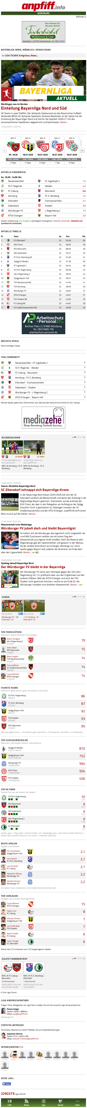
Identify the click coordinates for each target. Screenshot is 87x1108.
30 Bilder (19, 456)
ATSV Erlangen (20, 294)
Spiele (60, 1102)
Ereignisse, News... (28, 55)
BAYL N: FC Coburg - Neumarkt (10, 977)
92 (83, 711)
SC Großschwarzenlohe (24, 307)
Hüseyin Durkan (13, 918)
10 (83, 796)
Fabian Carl (11, 910)
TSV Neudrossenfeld (22, 282)
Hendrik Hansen (14, 881)
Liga (43, 1102)
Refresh (80, 16)
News (26, 1102)
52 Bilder (41, 456)
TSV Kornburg (19, 286)
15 (83, 649)
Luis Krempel (12, 865)
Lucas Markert (13, 674)
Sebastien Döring (14, 873)
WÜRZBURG (43, 13)
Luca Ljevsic (12, 858)
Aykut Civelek (12, 933)
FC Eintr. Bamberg (21, 257)
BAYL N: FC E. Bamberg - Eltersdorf (33, 977)
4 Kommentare (8, 981)
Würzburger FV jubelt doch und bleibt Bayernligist (38, 528)
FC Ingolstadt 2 (20, 265)
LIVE (9, 1102)
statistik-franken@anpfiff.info (25, 1038)
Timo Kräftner (13, 665)
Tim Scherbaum (13, 850)
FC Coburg (18, 303)
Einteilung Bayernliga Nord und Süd (34, 108)
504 (82, 771)
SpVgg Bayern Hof (21, 278)
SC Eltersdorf (19, 240)
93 (83, 718)
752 (82, 755)
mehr (77, 1102)
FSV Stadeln (19, 299)
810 (82, 748)
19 (83, 640)
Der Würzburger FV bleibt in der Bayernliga (33, 566)
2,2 (82, 874)
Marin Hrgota (12, 656)
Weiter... (64, 122)
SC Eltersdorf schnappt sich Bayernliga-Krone (35, 489)
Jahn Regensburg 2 (22, 273)
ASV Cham (18, 244)
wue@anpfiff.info (20, 1013)
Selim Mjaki (12, 647)
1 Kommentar (29, 981)
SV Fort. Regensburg (22, 269)
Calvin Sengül (12, 940)
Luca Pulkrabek (13, 925)
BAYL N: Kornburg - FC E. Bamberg (12, 467)
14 (83, 657)
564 (82, 763)
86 (83, 696)
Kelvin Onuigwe (13, 638)
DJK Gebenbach (20, 252)
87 (83, 703)
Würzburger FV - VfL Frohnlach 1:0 (10, 618)
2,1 (82, 851)
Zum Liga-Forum (9, 992)
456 (82, 778)
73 (21, 1047)
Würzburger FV (20, 290)
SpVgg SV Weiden (21, 261)
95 (83, 726)
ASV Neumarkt (20, 248)
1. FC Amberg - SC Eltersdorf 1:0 (31, 618)
